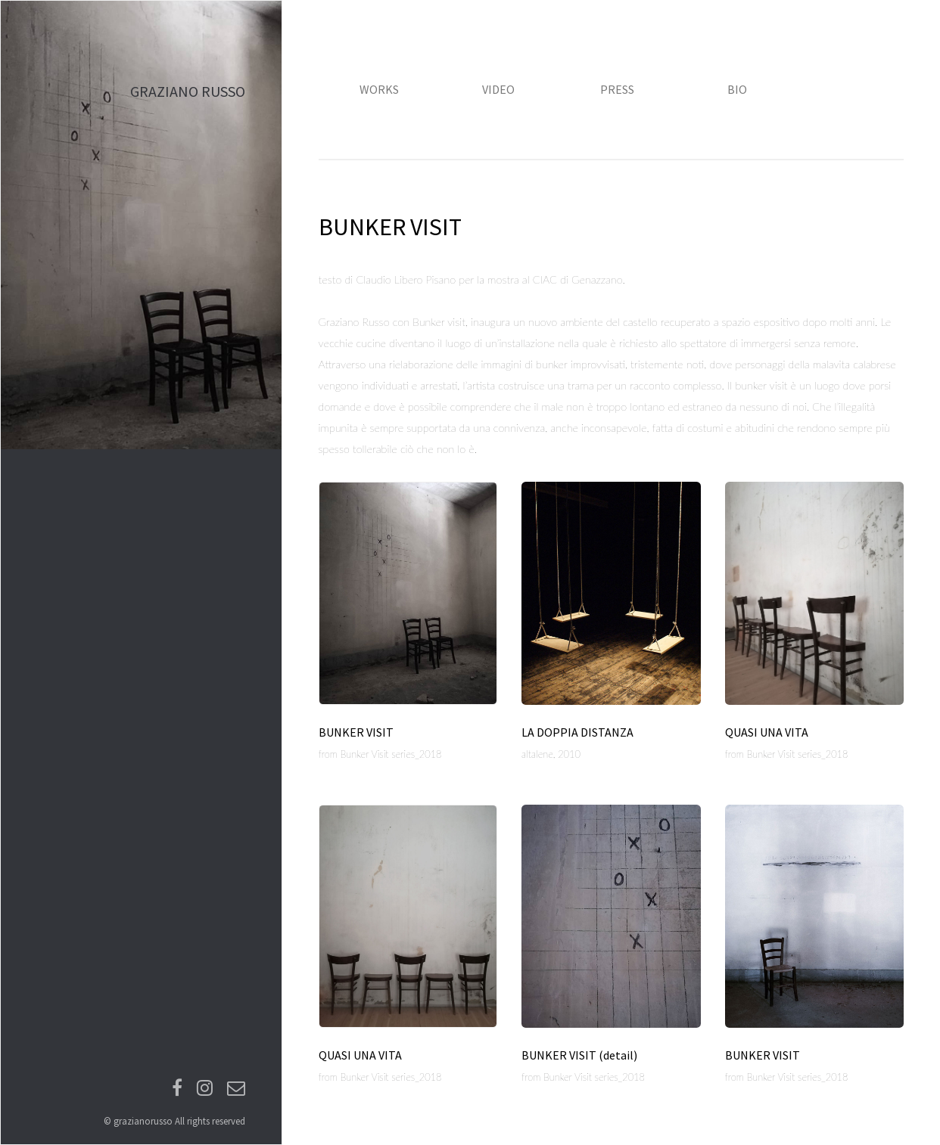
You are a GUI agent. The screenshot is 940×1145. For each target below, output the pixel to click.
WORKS (379, 89)
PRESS (617, 89)
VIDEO (498, 89)
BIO (737, 89)
